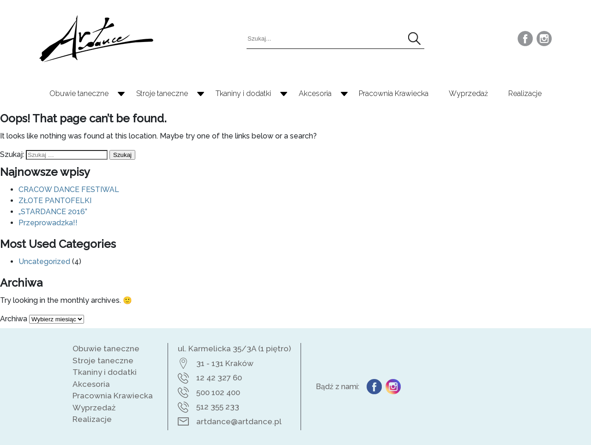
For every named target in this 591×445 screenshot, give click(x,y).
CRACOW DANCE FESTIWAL (68, 189)
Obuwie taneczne (79, 93)
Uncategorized (44, 261)
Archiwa (13, 318)
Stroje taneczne (162, 93)
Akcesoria (315, 93)
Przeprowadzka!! (48, 222)
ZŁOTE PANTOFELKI (54, 200)
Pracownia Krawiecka (393, 93)
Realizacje (525, 93)
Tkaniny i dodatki (243, 93)
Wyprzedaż (468, 93)
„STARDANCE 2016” (52, 211)
